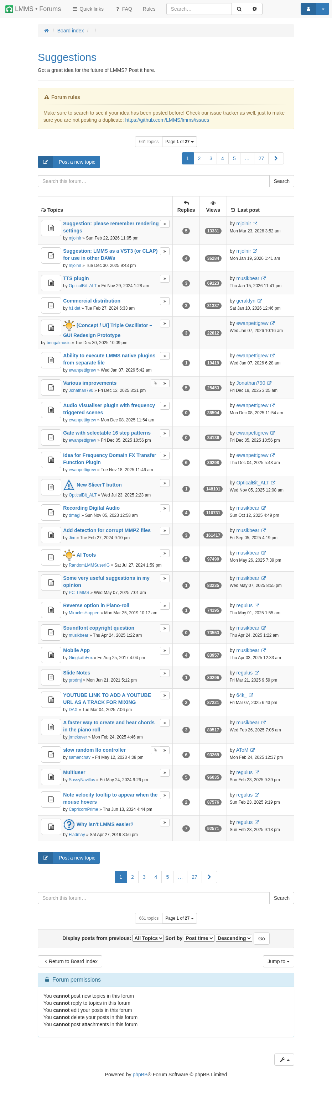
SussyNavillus (82, 779)
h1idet (74, 308)
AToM (242, 750)
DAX (73, 709)
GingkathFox (81, 657)
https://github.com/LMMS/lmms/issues (167, 120)
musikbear (247, 278)
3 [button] (210, 158)
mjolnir (75, 238)
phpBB (140, 1074)
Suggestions (67, 57)
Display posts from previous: (113, 938)
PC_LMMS (79, 592)
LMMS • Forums (33, 9)
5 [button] (234, 158)
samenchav (79, 757)
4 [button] (222, 158)
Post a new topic (66, 162)
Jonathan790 (81, 390)
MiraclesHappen (84, 612)
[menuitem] (149, 9)
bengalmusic (59, 342)
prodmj (75, 680)
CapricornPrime (83, 809)
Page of (179, 141)
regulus (244, 605)
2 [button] (199, 158)
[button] (276, 158)
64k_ (241, 695)
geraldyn (245, 301)
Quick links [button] (88, 9)
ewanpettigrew (252, 323)
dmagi (74, 515)
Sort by (189, 938)
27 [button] (261, 158)
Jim (72, 537)
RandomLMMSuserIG (89, 565)
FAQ (123, 9)
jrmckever (78, 737)
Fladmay (77, 834)
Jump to (279, 961)
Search (282, 181)
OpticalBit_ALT (83, 285)
